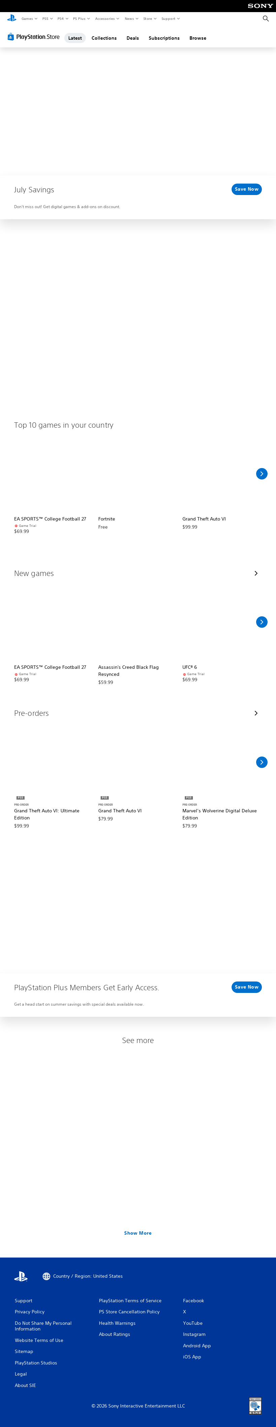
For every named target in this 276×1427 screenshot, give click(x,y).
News (129, 18)
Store (147, 18)
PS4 (60, 18)
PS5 (45, 18)
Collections (104, 38)
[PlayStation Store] (35, 36)
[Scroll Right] (262, 473)
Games (27, 18)
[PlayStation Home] (12, 19)
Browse (197, 38)
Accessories (104, 18)
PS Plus (79, 18)
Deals (133, 38)
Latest (75, 38)
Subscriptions (164, 38)
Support (168, 18)
